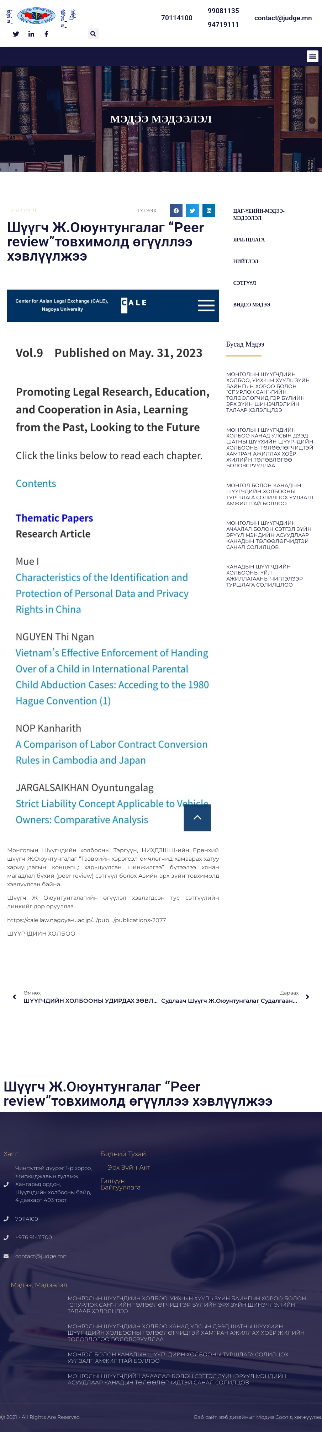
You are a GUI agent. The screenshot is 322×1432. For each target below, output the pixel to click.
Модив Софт (272, 1417)
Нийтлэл (246, 261)
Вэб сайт (205, 1417)
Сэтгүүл (244, 283)
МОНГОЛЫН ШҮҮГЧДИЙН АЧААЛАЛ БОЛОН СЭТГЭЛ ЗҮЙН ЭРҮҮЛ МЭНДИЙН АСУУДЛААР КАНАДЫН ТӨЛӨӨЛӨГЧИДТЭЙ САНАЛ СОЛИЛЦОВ (269, 535)
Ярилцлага (249, 240)
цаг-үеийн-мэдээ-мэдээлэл (259, 214)
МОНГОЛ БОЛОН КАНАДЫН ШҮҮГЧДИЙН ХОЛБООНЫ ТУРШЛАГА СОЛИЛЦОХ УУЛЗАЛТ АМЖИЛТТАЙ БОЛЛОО (270, 494)
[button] (93, 33)
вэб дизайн (233, 1417)
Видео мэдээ (251, 304)
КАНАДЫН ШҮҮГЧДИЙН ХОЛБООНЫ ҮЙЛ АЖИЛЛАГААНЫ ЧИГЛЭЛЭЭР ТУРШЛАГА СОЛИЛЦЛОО (264, 575)
